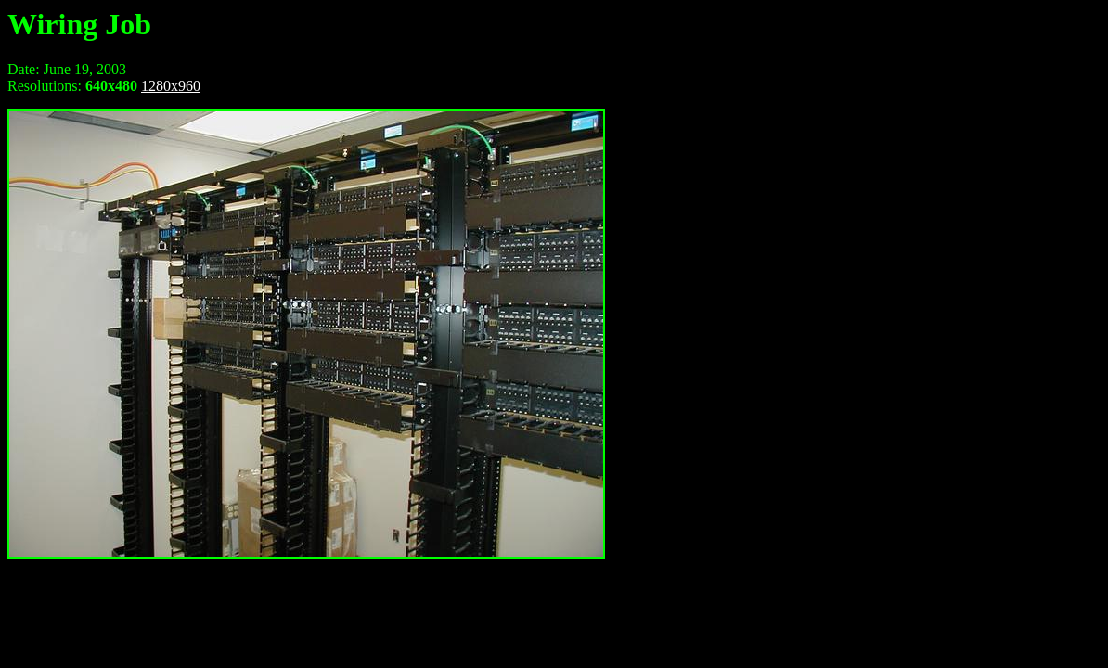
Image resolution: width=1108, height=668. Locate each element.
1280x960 (170, 86)
